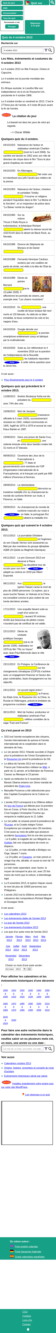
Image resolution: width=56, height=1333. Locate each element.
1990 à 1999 (30, 1006)
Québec (8, 842)
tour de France (15, 806)
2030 (13, 1020)
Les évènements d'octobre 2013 (21, 927)
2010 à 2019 (47, 1006)
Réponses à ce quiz (35, 24)
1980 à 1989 (22, 1006)
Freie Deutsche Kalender (28, 1251)
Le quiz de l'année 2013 (16, 923)
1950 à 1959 (47, 993)
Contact (26, 1324)
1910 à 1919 (13, 993)
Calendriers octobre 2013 (17, 1063)
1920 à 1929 (22, 993)
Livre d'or (27, 1320)
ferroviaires (21, 835)
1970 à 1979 (13, 1006)
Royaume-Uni (14, 759)
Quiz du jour (9, 2)
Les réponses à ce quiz (36, 1094)
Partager (12, 26)
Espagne (27, 857)
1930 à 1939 (30, 993)
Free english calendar (26, 1246)
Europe (9, 824)
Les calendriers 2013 (15, 914)
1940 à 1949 (38, 993)
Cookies (26, 1316)
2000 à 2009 (38, 1006)
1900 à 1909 (5, 993)
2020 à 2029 (5, 1020)
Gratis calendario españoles (30, 1256)
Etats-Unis (24, 786)
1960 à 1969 (5, 1006)
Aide (5, 8)
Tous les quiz (9, 18)
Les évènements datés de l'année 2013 (25, 918)
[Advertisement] (38, 12)
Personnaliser (9, 13)
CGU (25, 1312)
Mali (45, 767)
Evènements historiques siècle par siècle (25, 1076)
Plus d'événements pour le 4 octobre (23, 380)
